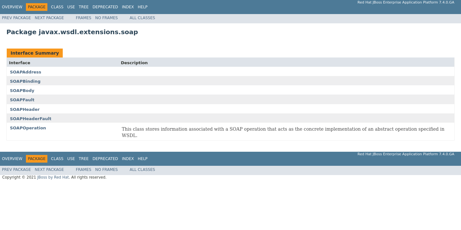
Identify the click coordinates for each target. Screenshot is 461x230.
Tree (84, 7)
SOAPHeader (25, 109)
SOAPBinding (25, 81)
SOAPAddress (25, 72)
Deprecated (105, 7)
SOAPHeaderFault (30, 118)
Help (143, 7)
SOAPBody (22, 90)
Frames (84, 18)
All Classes (142, 18)
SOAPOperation (28, 128)
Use (71, 7)
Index (128, 7)
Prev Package (16, 18)
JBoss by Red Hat (53, 177)
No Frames (106, 18)
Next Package (49, 18)
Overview (12, 7)
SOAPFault (22, 99)
